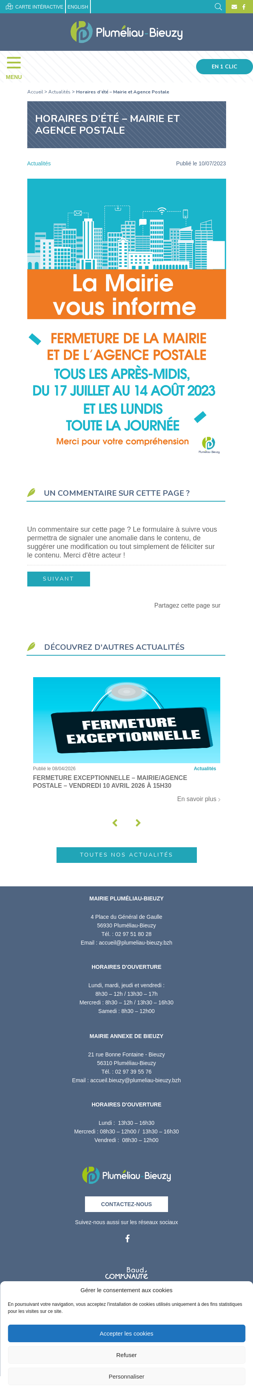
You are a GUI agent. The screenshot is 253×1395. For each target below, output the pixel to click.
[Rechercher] (218, 6)
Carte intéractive (34, 6)
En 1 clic (224, 66)
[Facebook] (243, 7)
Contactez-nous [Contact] (126, 1204)
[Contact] (234, 7)
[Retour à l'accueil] (126, 1173)
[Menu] (18, 66)
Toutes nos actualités (126, 855)
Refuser (126, 1355)
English (77, 7)
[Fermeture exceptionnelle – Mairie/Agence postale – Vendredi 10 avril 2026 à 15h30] (126, 744)
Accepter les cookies (127, 1333)
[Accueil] (126, 32)
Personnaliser (127, 1376)
